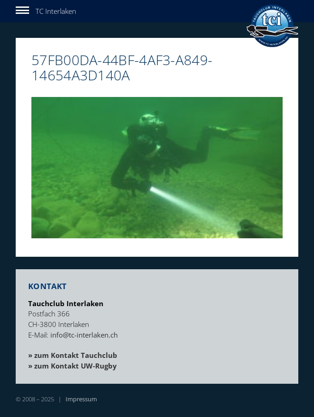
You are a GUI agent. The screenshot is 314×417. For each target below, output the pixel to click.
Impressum (81, 399)
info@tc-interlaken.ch (84, 334)
